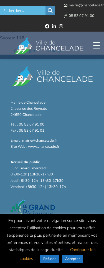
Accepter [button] (72, 258)
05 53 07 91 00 (81, 15)
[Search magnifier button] (50, 10)
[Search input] (24, 10)
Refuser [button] (49, 258)
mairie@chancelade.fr (86, 5)
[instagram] (61, 26)
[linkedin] (54, 26)
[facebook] (47, 26)
